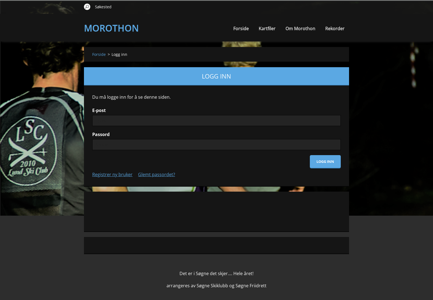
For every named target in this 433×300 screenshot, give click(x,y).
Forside (241, 28)
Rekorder (335, 28)
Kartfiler (267, 28)
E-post (99, 110)
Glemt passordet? (156, 174)
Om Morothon (300, 28)
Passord (101, 134)
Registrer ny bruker (112, 174)
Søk (87, 7)
